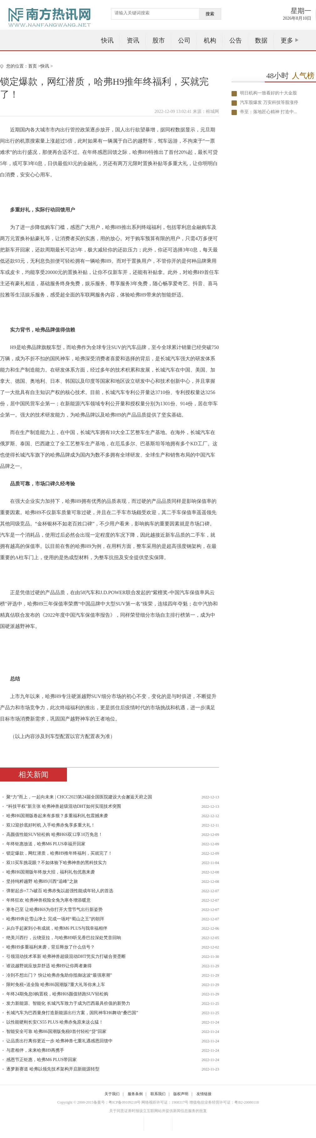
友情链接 (204, 1094)
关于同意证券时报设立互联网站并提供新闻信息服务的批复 (158, 1111)
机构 (210, 40)
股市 (158, 40)
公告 (235, 40)
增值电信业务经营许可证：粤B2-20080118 (224, 1102)
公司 (184, 40)
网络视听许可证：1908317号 (164, 1102)
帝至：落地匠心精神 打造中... (268, 111)
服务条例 (135, 1094)
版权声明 (180, 1094)
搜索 (210, 14)
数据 (261, 40)
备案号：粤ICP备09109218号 (117, 1102)
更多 (287, 40)
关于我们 (112, 1094)
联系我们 (158, 1094)
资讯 (133, 40)
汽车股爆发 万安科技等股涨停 (269, 102)
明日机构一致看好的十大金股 (268, 93)
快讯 (107, 40)
